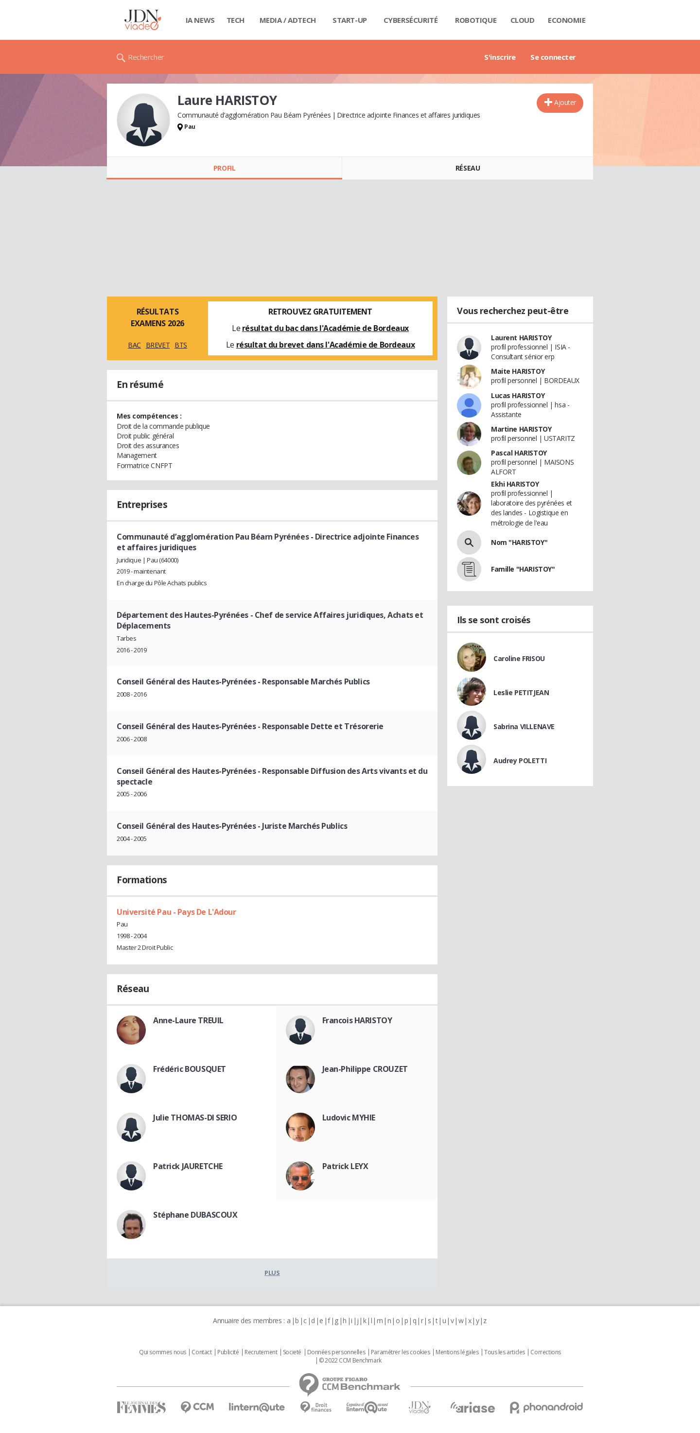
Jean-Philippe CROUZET (365, 1069)
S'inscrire (500, 57)
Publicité (228, 1352)
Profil (224, 168)
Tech (236, 20)
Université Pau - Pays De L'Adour (176, 912)
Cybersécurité (411, 20)
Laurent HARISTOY (521, 337)
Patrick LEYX (345, 1166)
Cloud (522, 20)
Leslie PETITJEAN (521, 692)
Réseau (467, 168)
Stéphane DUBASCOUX (195, 1214)
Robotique (475, 20)
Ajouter (565, 102)
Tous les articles (504, 1352)
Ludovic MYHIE (349, 1117)
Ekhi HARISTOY (515, 484)
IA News (200, 20)
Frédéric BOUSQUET (189, 1069)
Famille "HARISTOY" (523, 569)
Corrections (545, 1352)
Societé (292, 1352)
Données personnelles (336, 1352)
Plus (272, 1272)
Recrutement (261, 1352)
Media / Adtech (288, 20)
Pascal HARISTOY (519, 452)
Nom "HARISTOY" (519, 542)
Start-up (349, 20)
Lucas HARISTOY (517, 395)
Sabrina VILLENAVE (524, 726)
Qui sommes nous (162, 1352)
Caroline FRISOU (519, 658)
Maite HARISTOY (517, 371)
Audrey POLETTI (519, 760)
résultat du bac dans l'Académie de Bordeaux (325, 328)
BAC (134, 345)
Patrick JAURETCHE (188, 1166)
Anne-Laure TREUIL (188, 1020)
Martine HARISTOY (521, 429)
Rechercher (146, 57)
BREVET (158, 345)
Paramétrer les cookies (400, 1352)
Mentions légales (457, 1352)
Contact (201, 1352)
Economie (567, 20)
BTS (181, 345)
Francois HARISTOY (357, 1020)
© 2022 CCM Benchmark (350, 1360)
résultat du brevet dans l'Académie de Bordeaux (325, 344)
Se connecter (553, 57)
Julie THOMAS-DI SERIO (195, 1117)
